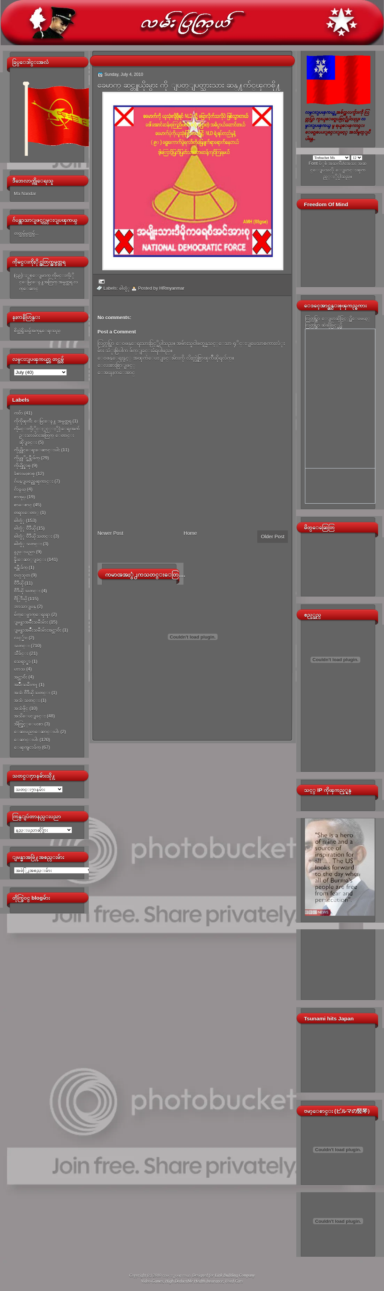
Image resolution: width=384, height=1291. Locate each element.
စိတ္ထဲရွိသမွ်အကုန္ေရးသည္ (37, 330)
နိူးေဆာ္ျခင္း (30, 559)
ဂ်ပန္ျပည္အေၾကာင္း (33, 481)
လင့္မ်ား (21, 637)
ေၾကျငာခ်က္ (27, 747)
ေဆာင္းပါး (26, 739)
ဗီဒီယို (18, 583)
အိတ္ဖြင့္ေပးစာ (28, 724)
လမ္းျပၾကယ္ (176, 1275)
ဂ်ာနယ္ (20, 489)
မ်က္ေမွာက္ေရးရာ (32, 614)
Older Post (272, 536)
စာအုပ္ (20, 496)
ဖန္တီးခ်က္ (21, 567)
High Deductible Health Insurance (194, 1281)
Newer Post (110, 533)
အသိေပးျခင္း (30, 716)
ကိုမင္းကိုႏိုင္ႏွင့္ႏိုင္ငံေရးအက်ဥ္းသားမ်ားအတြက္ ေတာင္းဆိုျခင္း (46, 435)
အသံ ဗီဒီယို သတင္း (32, 692)
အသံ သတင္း (27, 700)
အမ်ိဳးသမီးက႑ (26, 684)
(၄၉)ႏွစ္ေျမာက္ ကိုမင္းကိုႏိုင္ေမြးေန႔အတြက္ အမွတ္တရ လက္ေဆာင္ (46, 282)
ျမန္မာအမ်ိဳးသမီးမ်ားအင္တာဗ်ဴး (37, 630)
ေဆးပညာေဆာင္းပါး (36, 731)
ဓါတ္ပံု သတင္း (28, 543)
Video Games (152, 1281)
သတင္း (22, 645)
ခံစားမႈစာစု (24, 473)
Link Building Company (235, 1275)
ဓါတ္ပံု (19, 520)
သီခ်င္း (21, 653)
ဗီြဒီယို (20, 598)
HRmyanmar (171, 288)
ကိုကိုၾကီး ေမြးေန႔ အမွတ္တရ (42, 421)
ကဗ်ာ (18, 413)
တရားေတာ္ (26, 512)
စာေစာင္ (23, 504)
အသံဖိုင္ (21, 708)
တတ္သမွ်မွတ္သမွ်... (26, 233)
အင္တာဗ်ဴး (20, 677)
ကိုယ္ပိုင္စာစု (22, 465)
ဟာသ (19, 669)
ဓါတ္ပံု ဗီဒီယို (25, 528)
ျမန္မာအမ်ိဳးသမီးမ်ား (31, 622)
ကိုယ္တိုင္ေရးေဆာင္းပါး (37, 449)
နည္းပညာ (24, 551)
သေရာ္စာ (22, 661)
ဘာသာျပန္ (25, 606)
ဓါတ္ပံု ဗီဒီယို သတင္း (33, 536)
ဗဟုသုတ (22, 575)
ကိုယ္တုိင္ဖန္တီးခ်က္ (27, 457)
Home (190, 533)
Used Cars (234, 1281)
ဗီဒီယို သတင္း (27, 590)
